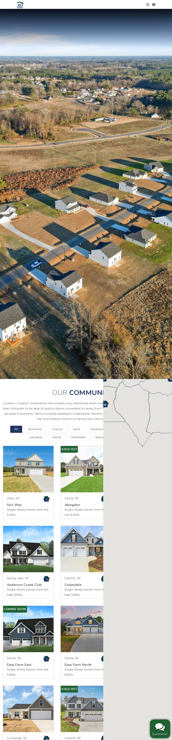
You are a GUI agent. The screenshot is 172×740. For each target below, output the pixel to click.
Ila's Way (14, 505)
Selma (56, 437)
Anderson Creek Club (24, 584)
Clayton (57, 429)
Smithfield (78, 437)
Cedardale (73, 584)
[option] (86, 194)
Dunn (76, 429)
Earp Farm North (78, 664)
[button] (104, 404)
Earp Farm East (19, 664)
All (16, 429)
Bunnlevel (35, 429)
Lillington (36, 437)
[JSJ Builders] (20, 5)
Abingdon (72, 505)
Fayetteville (98, 429)
